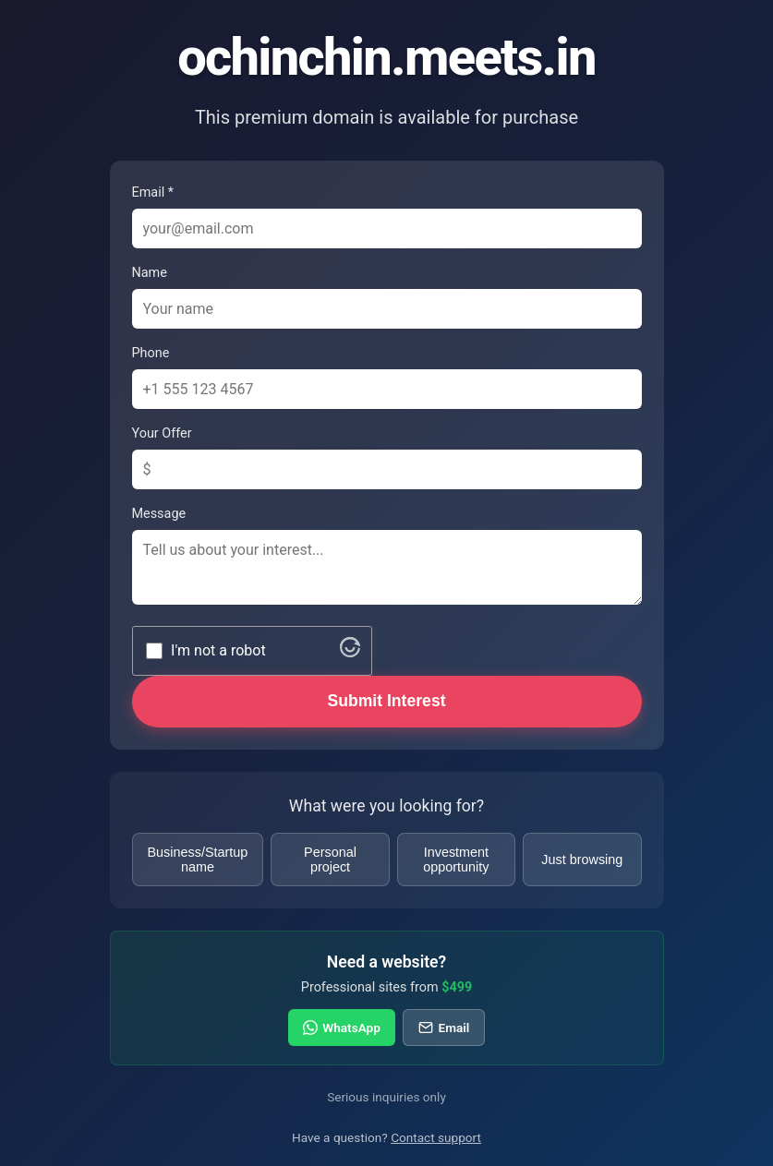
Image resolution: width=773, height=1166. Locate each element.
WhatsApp (341, 1027)
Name (149, 273)
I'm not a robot (218, 650)
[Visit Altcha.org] (350, 652)
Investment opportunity (456, 859)
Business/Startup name (198, 859)
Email (443, 1027)
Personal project (330, 859)
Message (159, 514)
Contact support (436, 1137)
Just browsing (581, 859)
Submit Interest (386, 700)
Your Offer (162, 433)
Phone (151, 353)
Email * (153, 192)
